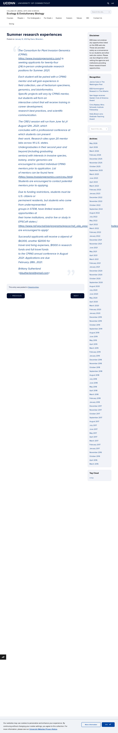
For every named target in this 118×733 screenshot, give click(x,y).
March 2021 (94, 259)
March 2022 (94, 228)
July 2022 (93, 217)
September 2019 (96, 329)
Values (79, 18)
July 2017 (93, 425)
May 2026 (93, 143)
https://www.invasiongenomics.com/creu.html (45, 176)
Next (77, 296)
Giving (11, 24)
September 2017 (96, 417)
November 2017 (96, 410)
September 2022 (96, 209)
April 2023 (94, 182)
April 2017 (93, 437)
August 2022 (95, 213)
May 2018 (93, 387)
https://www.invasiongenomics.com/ (39, 58)
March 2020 (94, 306)
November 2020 (96, 275)
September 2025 (96, 170)
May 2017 (93, 433)
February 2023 (95, 190)
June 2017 (93, 429)
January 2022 (95, 236)
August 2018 (94, 375)
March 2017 (94, 441)
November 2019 (96, 321)
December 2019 (96, 317)
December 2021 (96, 240)
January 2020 (95, 313)
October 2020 (95, 278)
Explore (59, 18)
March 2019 (94, 348)
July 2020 (93, 290)
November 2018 (96, 363)
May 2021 (93, 251)
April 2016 (93, 460)
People (20, 18)
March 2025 (94, 174)
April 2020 (94, 302)
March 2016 (94, 464)
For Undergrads (33, 18)
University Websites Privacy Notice (43, 729)
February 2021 (95, 263)
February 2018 (95, 398)
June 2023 (94, 178)
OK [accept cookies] (108, 724)
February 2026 (95, 155)
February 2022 (95, 232)
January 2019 (95, 356)
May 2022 (93, 221)
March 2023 (94, 186)
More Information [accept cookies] (91, 725)
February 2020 (95, 309)
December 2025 (96, 159)
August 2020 (95, 286)
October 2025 (95, 166)
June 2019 (94, 336)
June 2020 (94, 294)
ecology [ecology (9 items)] (92, 478)
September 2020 (96, 282)
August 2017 (94, 421)
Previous (16, 296)
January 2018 (95, 402)
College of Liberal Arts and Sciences (23, 11)
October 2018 (95, 367)
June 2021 (94, 248)
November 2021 (96, 244)
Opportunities (33, 287)
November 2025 (96, 163)
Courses (10, 18)
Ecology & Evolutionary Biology (25, 13)
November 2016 (96, 452)
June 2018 (94, 383)
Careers (69, 18)
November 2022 (96, 201)
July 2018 (93, 379)
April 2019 (93, 344)
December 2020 (96, 271)
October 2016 (95, 456)
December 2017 (96, 406)
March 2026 (94, 151)
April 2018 (93, 390)
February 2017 (95, 445)
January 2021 (95, 267)
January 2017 (95, 448)
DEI (87, 18)
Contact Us (97, 18)
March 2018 (94, 394)
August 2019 (94, 333)
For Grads (47, 18)
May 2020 (93, 298)
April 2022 (94, 224)
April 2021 (93, 255)
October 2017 (95, 414)
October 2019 (95, 325)
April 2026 (94, 147)
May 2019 (93, 340)
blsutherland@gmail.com (34, 273)
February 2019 (95, 352)
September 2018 (96, 371)
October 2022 (95, 205)
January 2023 (95, 193)
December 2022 (96, 197)
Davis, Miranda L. (37, 39)
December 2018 (96, 360)
